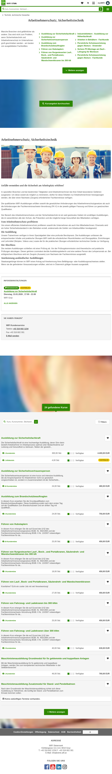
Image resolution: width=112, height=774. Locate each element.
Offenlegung (40, 732)
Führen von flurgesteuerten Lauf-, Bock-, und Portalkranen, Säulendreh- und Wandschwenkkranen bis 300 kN (42, 552)
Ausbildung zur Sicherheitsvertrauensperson (25, 471)
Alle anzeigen (10, 303)
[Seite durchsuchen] (52, 9)
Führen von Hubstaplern (52, 49)
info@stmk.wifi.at (59, 753)
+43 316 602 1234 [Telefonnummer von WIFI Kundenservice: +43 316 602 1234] (20, 329)
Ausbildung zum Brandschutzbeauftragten (24, 496)
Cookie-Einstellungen (23, 732)
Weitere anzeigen (74, 69)
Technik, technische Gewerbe (16, 15)
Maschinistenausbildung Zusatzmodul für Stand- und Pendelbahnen (38, 684)
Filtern (102, 422)
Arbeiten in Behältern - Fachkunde (93, 40)
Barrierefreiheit (74, 732)
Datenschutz (53, 732)
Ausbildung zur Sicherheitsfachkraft (57, 34)
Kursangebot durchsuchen (56, 104)
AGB (63, 732)
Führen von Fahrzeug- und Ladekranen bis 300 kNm (29, 603)
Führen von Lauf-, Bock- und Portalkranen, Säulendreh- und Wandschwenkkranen (45, 581)
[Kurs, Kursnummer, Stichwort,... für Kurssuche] (20, 421)
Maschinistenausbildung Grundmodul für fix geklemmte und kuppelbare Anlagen (45, 658)
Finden (100, 9)
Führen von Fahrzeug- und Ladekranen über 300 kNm (30, 630)
